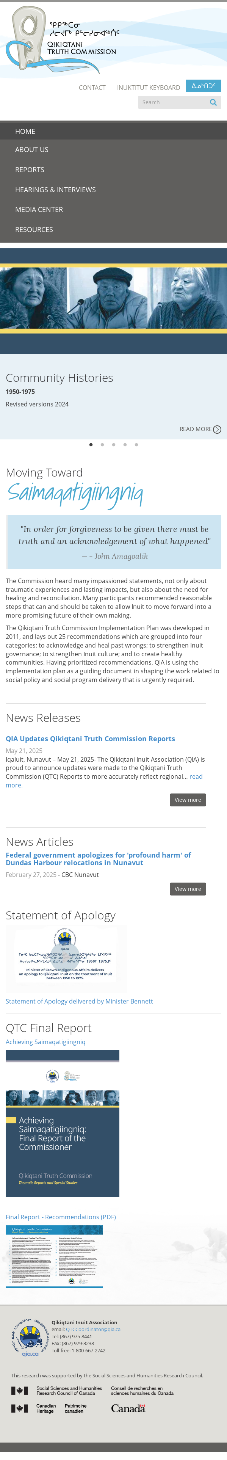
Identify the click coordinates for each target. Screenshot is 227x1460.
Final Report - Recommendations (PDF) (61, 1217)
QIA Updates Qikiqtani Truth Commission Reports (90, 738)
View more (188, 799)
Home (25, 131)
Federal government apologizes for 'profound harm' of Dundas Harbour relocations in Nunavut (98, 858)
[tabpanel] (113, 344)
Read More (196, 429)
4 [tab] (125, 445)
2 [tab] (102, 445)
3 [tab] (113, 445)
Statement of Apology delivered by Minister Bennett (79, 1001)
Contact (92, 87)
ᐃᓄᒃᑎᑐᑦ (204, 86)
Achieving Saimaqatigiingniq (46, 1042)
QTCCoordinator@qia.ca (93, 1329)
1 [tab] (91, 445)
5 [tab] (136, 445)
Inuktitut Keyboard (148, 87)
